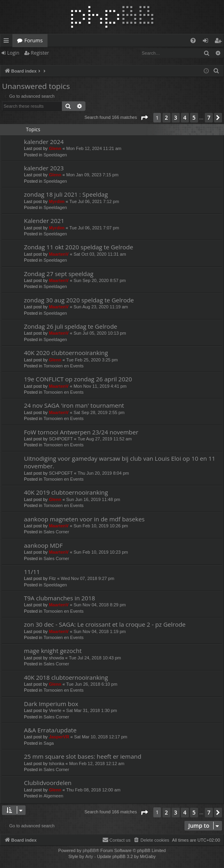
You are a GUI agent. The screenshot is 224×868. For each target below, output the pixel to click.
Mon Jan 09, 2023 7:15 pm (92, 174)
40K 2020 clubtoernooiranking (66, 353)
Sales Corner (56, 531)
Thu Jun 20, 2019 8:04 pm (103, 473)
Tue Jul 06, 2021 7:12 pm (94, 201)
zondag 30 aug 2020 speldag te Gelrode (79, 300)
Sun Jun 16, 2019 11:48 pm (93, 499)
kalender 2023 (44, 168)
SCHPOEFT (61, 438)
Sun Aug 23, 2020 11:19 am (100, 306)
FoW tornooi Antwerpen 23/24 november (81, 432)
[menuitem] (193, 40)
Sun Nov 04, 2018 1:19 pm (99, 631)
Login (13, 52)
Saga (49, 743)
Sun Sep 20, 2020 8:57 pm (99, 280)
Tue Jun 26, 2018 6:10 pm (91, 684)
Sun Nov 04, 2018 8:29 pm (99, 604)
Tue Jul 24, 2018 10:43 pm (95, 657)
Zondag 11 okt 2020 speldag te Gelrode (78, 247)
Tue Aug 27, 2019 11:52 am (105, 438)
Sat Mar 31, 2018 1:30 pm (91, 710)
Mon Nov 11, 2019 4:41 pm (100, 386)
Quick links (7, 42)
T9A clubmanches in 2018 (59, 598)
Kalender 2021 (44, 221)
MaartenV (59, 254)
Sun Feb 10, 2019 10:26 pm (100, 525)
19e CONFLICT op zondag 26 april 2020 (78, 379)
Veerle (55, 710)
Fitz (52, 578)
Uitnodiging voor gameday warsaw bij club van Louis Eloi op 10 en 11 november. (119, 462)
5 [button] (194, 117)
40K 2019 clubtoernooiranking (66, 492)
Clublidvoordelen (47, 783)
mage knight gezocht (53, 651)
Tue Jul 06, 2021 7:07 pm (94, 227)
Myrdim (56, 201)
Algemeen (53, 795)
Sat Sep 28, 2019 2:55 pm (99, 412)
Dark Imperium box (51, 704)
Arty (89, 856)
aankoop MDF (43, 545)
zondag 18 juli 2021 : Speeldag (66, 194)
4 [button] (184, 117)
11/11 (32, 572)
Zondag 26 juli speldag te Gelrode (70, 326)
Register (40, 52)
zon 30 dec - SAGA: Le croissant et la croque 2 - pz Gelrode (105, 624)
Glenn (55, 148)
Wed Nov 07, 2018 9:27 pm (87, 578)
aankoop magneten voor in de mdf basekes (84, 519)
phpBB (89, 850)
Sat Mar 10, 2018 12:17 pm (100, 736)
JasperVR (59, 736)
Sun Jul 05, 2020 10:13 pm (99, 333)
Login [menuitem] (207, 42)
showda (56, 657)
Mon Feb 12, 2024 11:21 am (93, 148)
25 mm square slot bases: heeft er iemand (82, 756)
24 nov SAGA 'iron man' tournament (74, 405)
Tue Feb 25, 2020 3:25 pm (92, 359)
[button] (144, 117)
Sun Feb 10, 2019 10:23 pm (100, 552)
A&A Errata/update (50, 730)
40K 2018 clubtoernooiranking (66, 677)
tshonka (56, 763)
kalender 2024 (44, 142)
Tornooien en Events (63, 365)
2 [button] (166, 117)
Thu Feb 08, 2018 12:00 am (93, 789)
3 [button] (175, 117)
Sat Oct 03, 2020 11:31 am (99, 254)
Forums (33, 40)
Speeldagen (55, 154)
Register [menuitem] (219, 42)
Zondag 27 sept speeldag (58, 274)
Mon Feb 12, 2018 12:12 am (96, 763)
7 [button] (208, 117)
